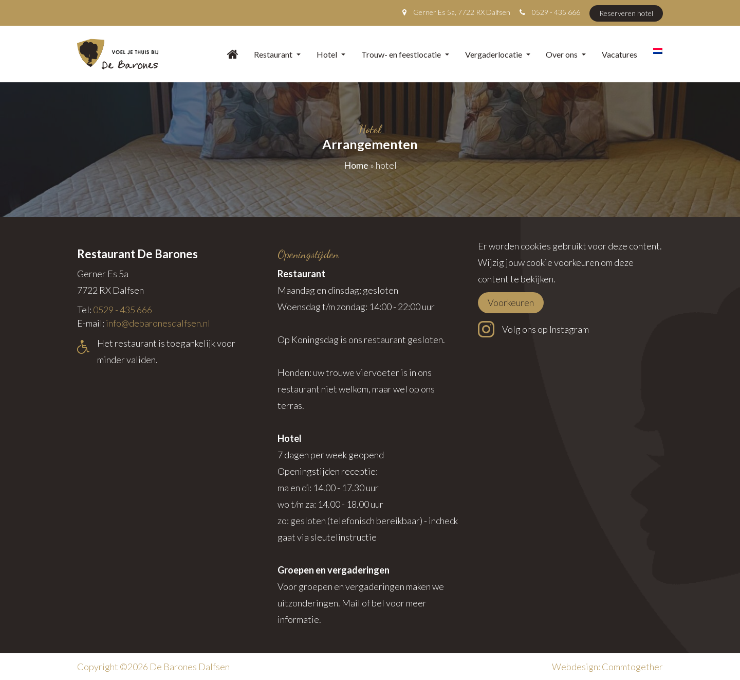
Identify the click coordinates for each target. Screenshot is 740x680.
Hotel (331, 54)
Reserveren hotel (626, 13)
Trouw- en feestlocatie (405, 54)
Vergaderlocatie (497, 54)
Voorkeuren (511, 302)
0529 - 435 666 (556, 12)
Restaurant (277, 54)
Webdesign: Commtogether (607, 666)
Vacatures (619, 54)
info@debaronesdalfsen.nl (158, 323)
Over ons (566, 54)
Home (356, 165)
